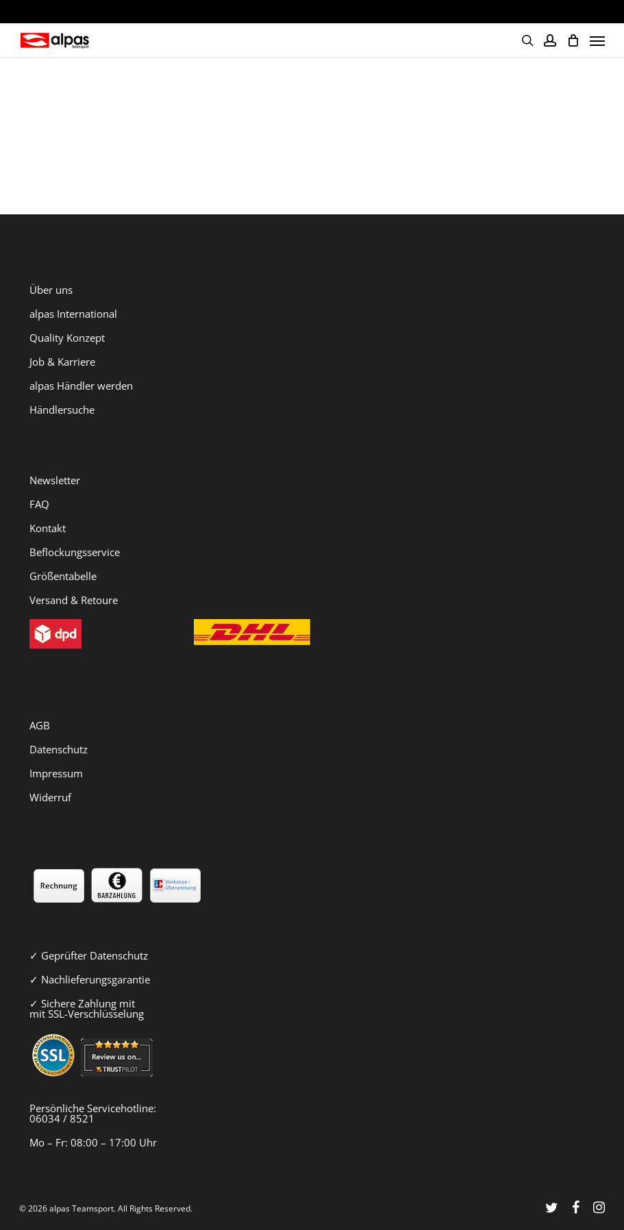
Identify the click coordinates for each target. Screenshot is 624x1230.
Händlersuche (62, 409)
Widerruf (50, 797)
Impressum (56, 773)
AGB (39, 725)
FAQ (39, 504)
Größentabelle (63, 576)
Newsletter (54, 480)
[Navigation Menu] (597, 40)
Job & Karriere (62, 361)
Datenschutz (58, 749)
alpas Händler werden (81, 385)
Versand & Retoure (73, 600)
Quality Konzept (67, 337)
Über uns (51, 290)
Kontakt (47, 528)
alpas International (73, 314)
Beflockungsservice (74, 552)
